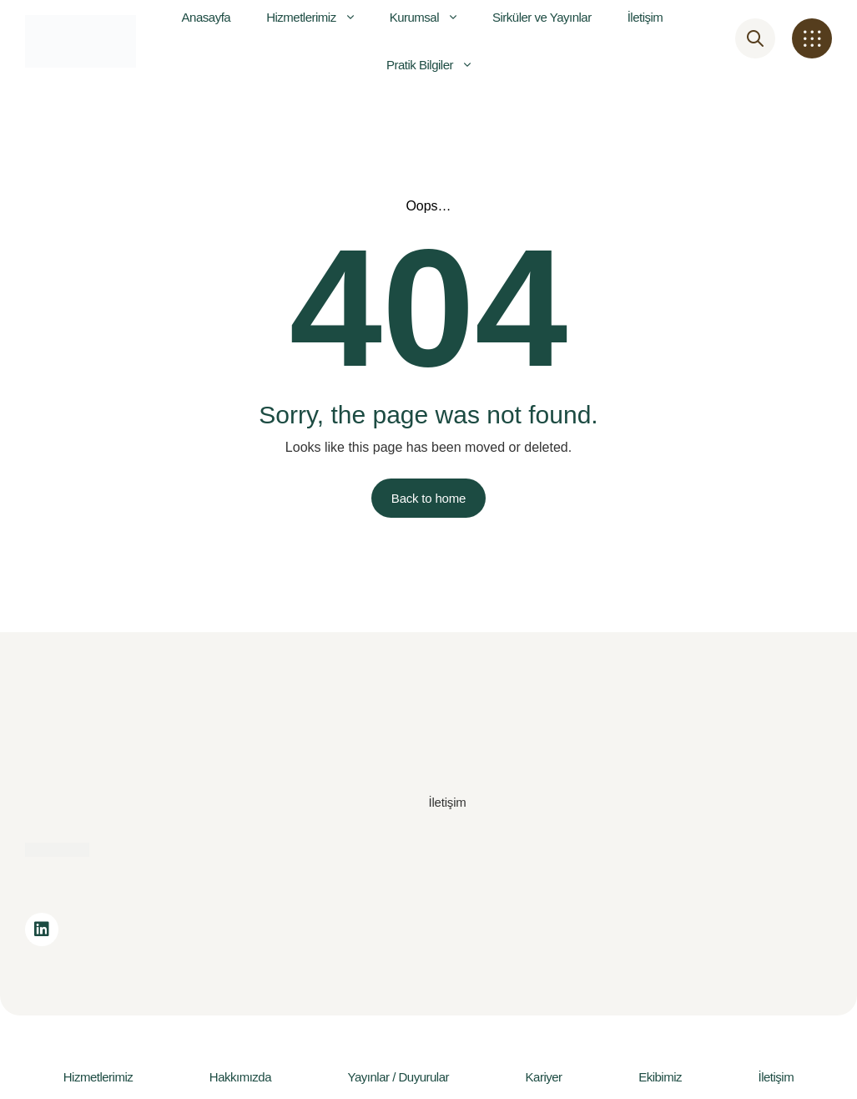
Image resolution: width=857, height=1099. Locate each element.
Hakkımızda (240, 1077)
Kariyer (544, 1077)
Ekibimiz (660, 1077)
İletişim (776, 1077)
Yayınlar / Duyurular (398, 1077)
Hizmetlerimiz (98, 1077)
